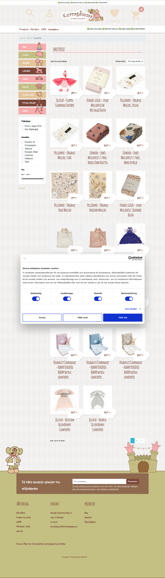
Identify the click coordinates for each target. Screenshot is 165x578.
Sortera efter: (120, 61)
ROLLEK (34, 87)
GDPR (18, 521)
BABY (34, 47)
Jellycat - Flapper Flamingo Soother (64, 102)
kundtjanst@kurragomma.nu (64, 526)
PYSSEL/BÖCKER (34, 103)
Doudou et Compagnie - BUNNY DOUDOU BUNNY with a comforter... (64, 370)
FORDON (34, 79)
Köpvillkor (20, 512)
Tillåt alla (122, 317)
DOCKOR (34, 55)
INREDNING (34, 63)
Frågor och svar (23, 517)
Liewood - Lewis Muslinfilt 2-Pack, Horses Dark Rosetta (97, 157)
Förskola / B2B (23, 526)
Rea (86, 512)
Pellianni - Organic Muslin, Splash (130, 102)
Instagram (49, 543)
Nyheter (88, 517)
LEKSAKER (34, 71)
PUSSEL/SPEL (34, 95)
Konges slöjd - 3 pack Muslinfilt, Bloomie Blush (131, 210)
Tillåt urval (82, 317)
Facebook (39, 543)
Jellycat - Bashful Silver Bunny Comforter (97, 424)
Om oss (19, 531)
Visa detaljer (131, 309)
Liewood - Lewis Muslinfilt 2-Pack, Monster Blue (130, 157)
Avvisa (42, 317)
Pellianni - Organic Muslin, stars (64, 155)
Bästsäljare (90, 521)
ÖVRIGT (34, 111)
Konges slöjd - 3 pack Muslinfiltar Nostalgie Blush (98, 105)
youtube (61, 543)
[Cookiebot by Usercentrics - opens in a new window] (130, 258)
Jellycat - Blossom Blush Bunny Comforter (64, 424)
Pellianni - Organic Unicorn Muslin (97, 207)
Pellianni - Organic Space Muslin (64, 207)
